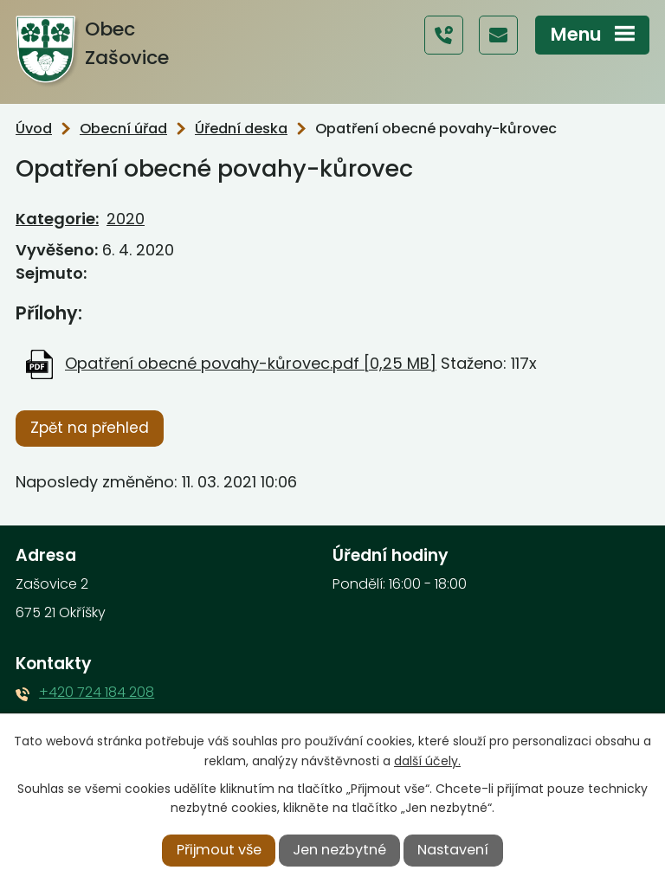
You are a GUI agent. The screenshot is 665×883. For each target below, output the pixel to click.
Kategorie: (57, 218)
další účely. (427, 761)
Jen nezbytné (339, 850)
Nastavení (452, 850)
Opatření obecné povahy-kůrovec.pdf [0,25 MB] (250, 363)
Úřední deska (241, 129)
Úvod (34, 129)
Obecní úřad (123, 129)
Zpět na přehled (89, 427)
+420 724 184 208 (96, 692)
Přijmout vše (219, 850)
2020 (126, 218)
